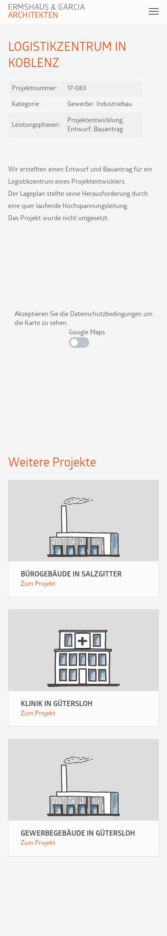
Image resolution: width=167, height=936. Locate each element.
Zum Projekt (38, 584)
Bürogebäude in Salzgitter (71, 574)
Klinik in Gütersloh (56, 704)
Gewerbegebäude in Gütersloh (78, 834)
